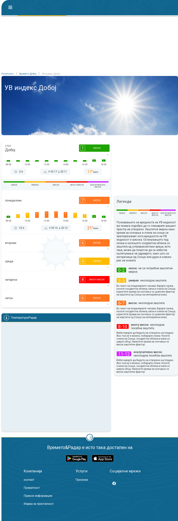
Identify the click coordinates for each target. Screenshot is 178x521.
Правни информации (38, 496)
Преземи (82, 479)
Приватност (32, 487)
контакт (29, 479)
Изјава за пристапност (39, 504)
